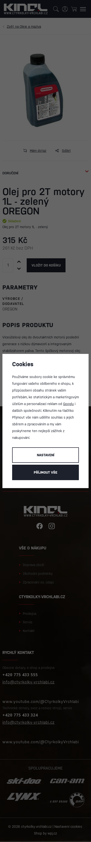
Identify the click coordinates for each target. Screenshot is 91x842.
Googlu (68, 404)
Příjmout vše (45, 472)
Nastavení (45, 455)
